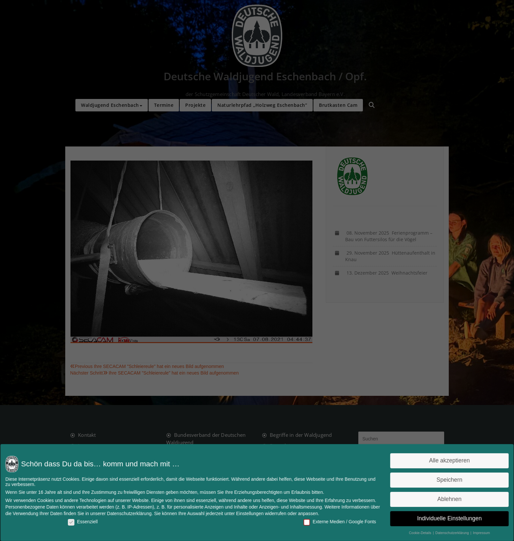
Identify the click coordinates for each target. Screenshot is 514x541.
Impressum (474, 532)
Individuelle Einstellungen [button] (443, 517)
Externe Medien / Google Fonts (337, 520)
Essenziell (87, 520)
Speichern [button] (443, 480)
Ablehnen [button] (443, 499)
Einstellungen (250, 512)
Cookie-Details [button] (415, 532)
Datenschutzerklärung (133, 512)
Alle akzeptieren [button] (444, 461)
